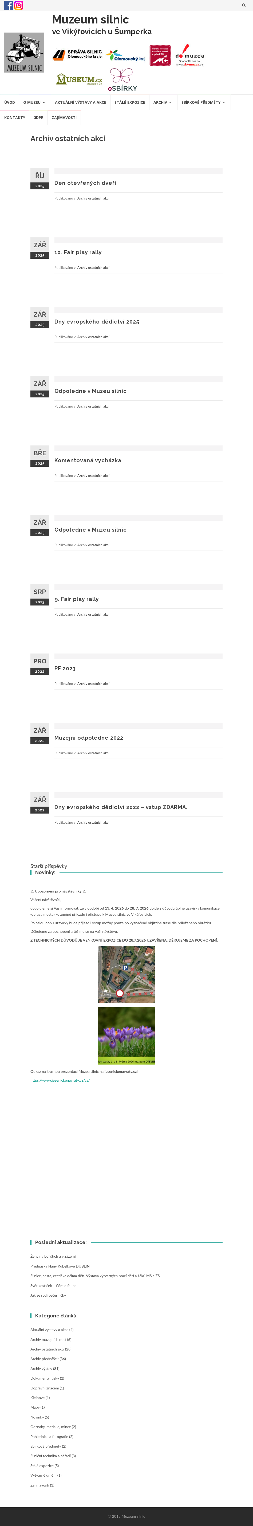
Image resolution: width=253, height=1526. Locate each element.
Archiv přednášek (44, 1358)
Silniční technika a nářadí (50, 1455)
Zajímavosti (64, 117)
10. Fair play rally (78, 252)
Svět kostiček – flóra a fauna (53, 1285)
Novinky (37, 1417)
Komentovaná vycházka (87, 460)
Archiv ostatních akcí (93, 198)
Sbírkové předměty (200, 102)
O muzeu (32, 102)
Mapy (34, 1407)
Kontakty (14, 117)
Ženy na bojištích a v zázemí (53, 1256)
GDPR (38, 117)
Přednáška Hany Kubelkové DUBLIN (60, 1266)
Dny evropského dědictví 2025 (96, 321)
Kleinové (37, 1397)
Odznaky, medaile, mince (50, 1426)
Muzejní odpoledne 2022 (88, 738)
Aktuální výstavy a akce (80, 102)
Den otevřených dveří (85, 183)
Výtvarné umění (43, 1475)
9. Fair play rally (76, 599)
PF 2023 (65, 668)
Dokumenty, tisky (44, 1378)
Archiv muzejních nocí (48, 1339)
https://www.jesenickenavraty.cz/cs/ (60, 1080)
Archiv (160, 102)
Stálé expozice (129, 102)
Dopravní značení (44, 1388)
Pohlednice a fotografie (49, 1436)
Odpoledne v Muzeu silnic (90, 391)
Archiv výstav (41, 1368)
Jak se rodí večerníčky (48, 1295)
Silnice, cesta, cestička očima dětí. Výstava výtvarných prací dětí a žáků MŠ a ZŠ (95, 1275)
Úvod (9, 102)
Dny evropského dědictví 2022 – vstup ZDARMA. (121, 807)
